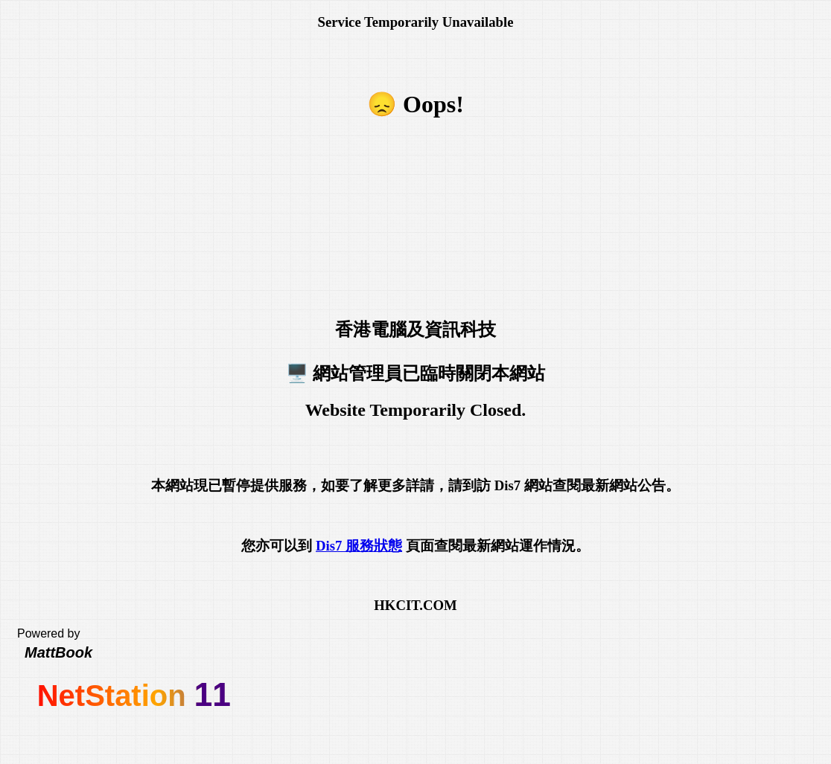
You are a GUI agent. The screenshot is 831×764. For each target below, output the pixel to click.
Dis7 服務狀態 (359, 545)
